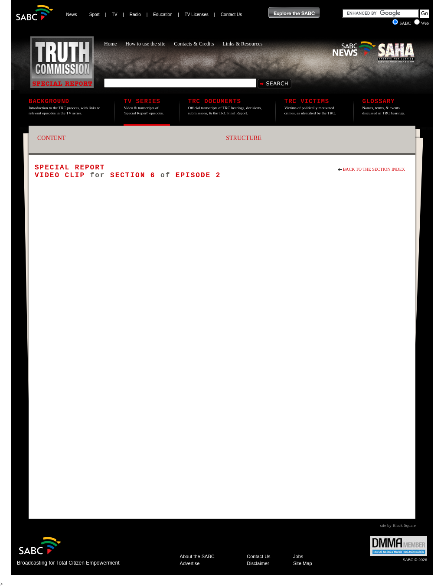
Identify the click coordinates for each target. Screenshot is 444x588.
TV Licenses (197, 14)
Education (162, 14)
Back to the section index (374, 169)
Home (110, 43)
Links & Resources (242, 43)
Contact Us (231, 14)
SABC (402, 23)
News (71, 14)
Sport (94, 14)
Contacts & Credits (194, 43)
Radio (135, 14)
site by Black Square (398, 525)
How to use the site (145, 43)
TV (115, 14)
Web (421, 23)
